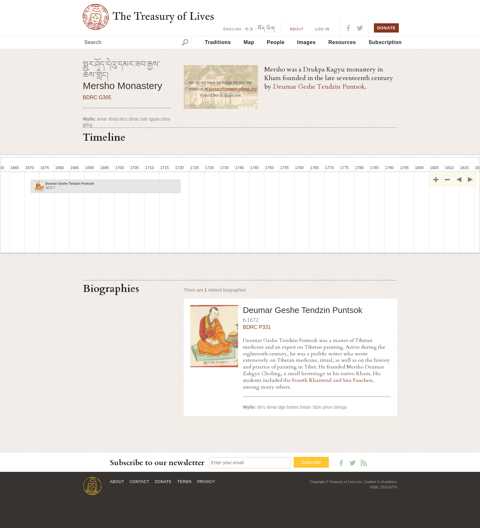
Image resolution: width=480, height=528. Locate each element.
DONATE (386, 28)
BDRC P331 (257, 327)
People (275, 42)
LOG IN (322, 29)
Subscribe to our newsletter (157, 462)
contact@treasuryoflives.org (233, 89)
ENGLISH (232, 29)
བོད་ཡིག (266, 28)
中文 (249, 29)
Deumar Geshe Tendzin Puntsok (319, 86)
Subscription (385, 42)
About (297, 29)
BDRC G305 (97, 97)
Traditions (218, 42)
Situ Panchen (358, 380)
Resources (342, 42)
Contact (139, 482)
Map (249, 42)
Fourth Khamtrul (312, 380)
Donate (163, 482)
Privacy (206, 482)
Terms (184, 482)
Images (306, 42)
